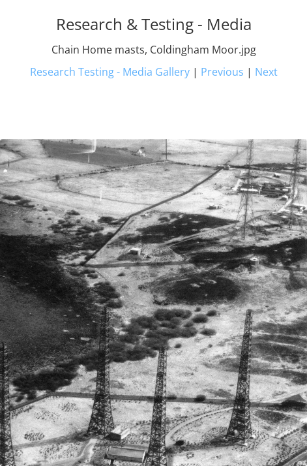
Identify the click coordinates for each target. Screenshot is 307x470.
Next (266, 72)
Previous (222, 72)
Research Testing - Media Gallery (110, 72)
